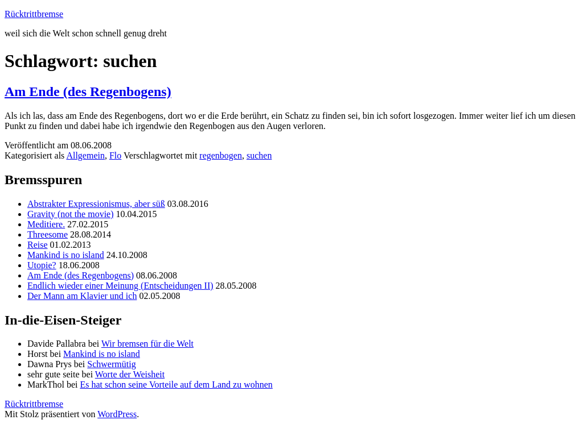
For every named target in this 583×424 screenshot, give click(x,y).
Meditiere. (46, 224)
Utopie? (41, 265)
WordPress (117, 414)
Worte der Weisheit (130, 374)
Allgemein (85, 155)
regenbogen (220, 155)
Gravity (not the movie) (70, 214)
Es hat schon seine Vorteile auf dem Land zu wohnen (176, 384)
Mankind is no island (65, 255)
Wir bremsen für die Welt (147, 343)
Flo (115, 155)
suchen (259, 155)
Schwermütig (111, 364)
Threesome (47, 234)
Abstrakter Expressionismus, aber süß (96, 204)
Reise (37, 245)
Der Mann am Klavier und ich (82, 296)
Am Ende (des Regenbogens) (88, 91)
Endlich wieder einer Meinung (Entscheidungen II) (120, 285)
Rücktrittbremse (34, 14)
